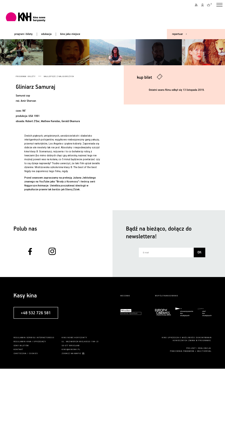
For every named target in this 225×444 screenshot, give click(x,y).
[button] (219, 90)
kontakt (18, 425)
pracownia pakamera (182, 427)
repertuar (177, 34)
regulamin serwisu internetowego (34, 413)
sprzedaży (40, 417)
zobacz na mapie (71, 429)
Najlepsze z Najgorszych (59, 152)
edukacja (46, 34)
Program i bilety (26, 152)
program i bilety (23, 34)
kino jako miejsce (70, 34)
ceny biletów (21, 421)
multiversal (204, 427)
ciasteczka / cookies (26, 429)
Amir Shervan (28, 176)
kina (29, 417)
